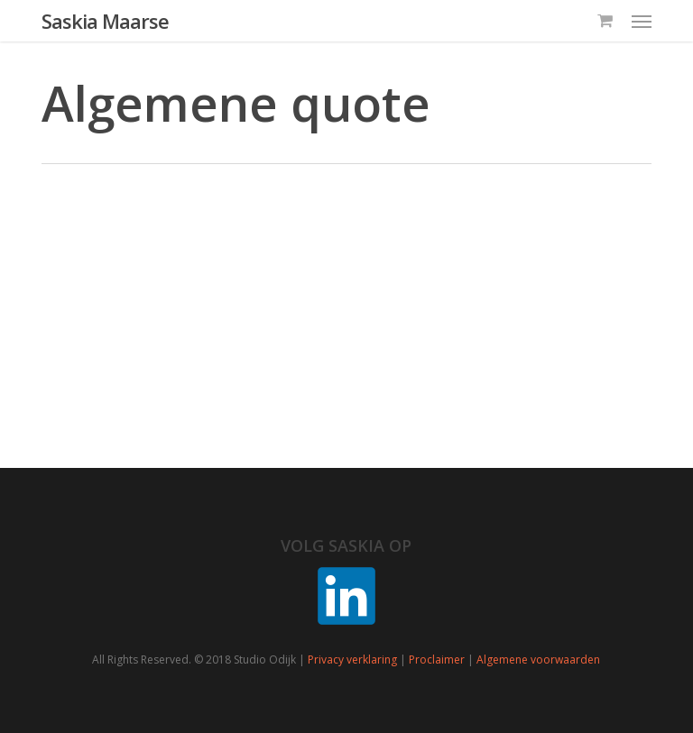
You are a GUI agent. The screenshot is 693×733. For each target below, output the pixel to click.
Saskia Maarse (105, 21)
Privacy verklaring (352, 659)
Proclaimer (437, 659)
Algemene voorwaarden (538, 659)
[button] (641, 21)
